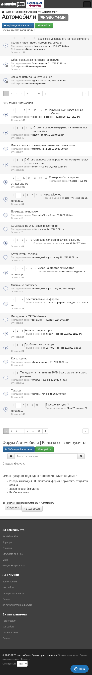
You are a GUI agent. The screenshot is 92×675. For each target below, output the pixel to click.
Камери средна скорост (39, 330)
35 (24, 178)
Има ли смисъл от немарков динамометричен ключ (43, 145)
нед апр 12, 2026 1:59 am (55, 149)
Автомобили (50, 12)
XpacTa (73, 181)
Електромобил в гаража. (64, 177)
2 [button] (11, 94)
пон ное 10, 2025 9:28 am (69, 348)
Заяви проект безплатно (24, 488)
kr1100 (35, 135)
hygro (34, 80)
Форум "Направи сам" (14, 565)
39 (46, 178)
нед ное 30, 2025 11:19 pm (68, 334)
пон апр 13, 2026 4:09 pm (56, 46)
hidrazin (49, 334)
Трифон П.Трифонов (42, 117)
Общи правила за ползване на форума (35, 59)
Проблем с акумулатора (39, 344)
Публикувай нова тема (18, 25)
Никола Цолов (52, 194)
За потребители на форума (17, 605)
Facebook (25, 659)
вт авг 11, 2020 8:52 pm (52, 135)
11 (43, 405)
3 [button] (16, 94)
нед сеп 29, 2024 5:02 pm (67, 117)
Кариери (7, 542)
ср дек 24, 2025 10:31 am (56, 320)
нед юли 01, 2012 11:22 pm (52, 63)
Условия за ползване (68, 655)
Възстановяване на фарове (42, 299)
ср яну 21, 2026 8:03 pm (63, 288)
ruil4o (34, 229)
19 (40, 110)
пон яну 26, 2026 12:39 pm (65, 257)
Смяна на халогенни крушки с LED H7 (56, 239)
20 (46, 110)
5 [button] (27, 94)
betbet (35, 166)
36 (29, 178)
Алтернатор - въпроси (24, 254)
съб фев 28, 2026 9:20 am (60, 215)
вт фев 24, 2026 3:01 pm (52, 229)
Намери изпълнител (13, 593)
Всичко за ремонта (35, 49)
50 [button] (39, 94)
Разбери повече (19, 492)
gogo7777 (69, 198)
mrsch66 (36, 380)
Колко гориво (19, 358)
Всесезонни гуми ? (57, 404)
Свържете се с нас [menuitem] (13, 554)
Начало (7, 12)
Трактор (16, 390)
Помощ (6, 599)
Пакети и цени (10, 632)
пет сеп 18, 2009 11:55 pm (53, 80)
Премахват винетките (24, 211)
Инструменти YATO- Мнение (28, 316)
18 (35, 110)
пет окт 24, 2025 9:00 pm (54, 394)
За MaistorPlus (10, 536)
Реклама (7, 548)
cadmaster (37, 320)
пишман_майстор (40, 257)
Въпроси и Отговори (28, 12)
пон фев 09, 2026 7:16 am (73, 243)
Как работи (8, 587)
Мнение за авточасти (24, 285)
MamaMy (36, 149)
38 (40, 178)
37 (35, 178)
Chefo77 (71, 408)
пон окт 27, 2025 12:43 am (55, 362)
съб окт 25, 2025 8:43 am (55, 380)
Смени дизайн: (9, 664)
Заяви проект (10, 581)
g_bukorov (37, 46)
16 (24, 110)
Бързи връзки (32, 508)
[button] (85, 93)
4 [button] (22, 94)
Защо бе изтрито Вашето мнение (31, 77)
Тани (34, 63)
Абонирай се (44, 25)
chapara (36, 362)
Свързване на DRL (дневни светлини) (34, 225)
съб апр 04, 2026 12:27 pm (53, 166)
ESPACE (50, 348)
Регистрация (9, 620)
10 (37, 405)
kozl (56, 243)
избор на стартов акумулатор (56, 268)
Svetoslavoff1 (65, 271)
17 (29, 110)
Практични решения (36, 66)
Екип (5, 559)
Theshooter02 (38, 215)
